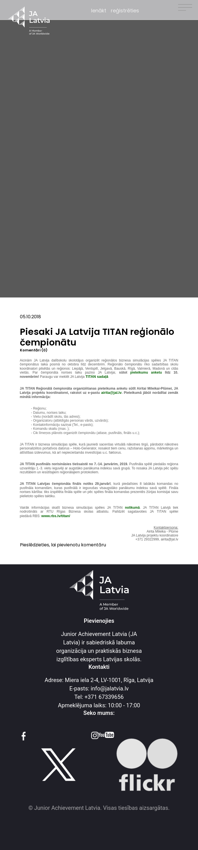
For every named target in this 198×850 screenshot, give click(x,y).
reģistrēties (125, 10)
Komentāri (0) (33, 350)
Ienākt (98, 10)
